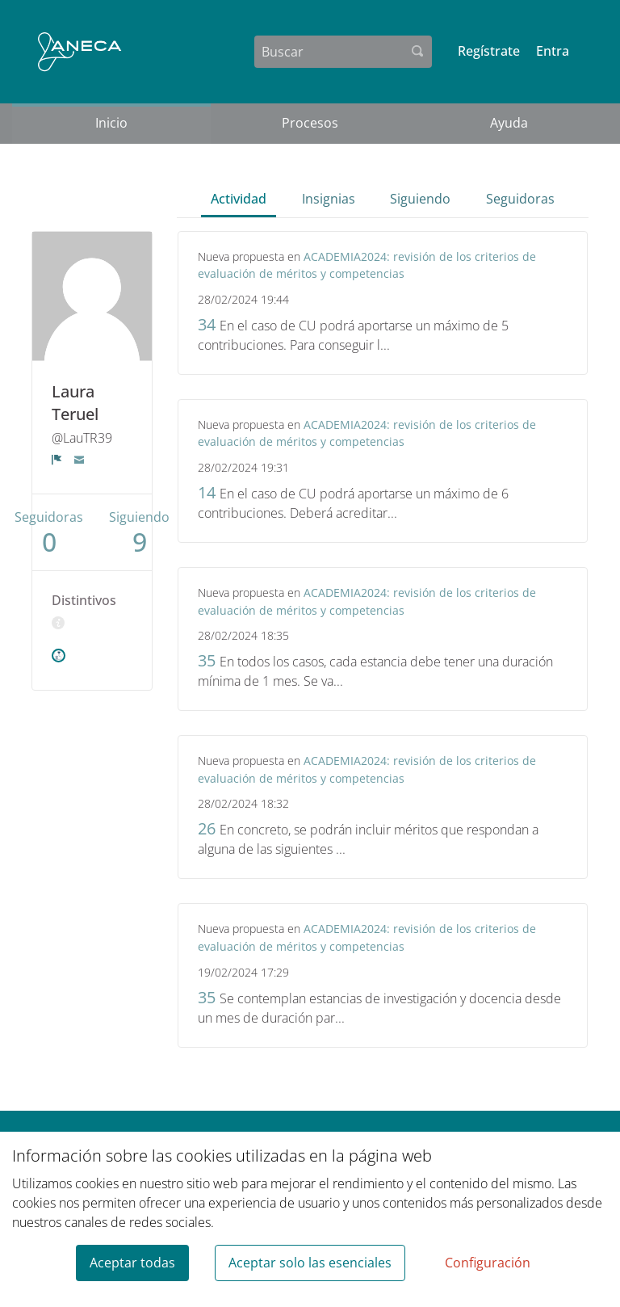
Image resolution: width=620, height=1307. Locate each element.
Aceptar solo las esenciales (310, 1262)
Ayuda (509, 123)
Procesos (310, 123)
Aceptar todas (132, 1262)
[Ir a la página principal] (79, 51)
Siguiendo (420, 199)
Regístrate (489, 51)
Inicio (111, 123)
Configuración (487, 1262)
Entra (552, 51)
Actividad (238, 199)
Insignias (328, 199)
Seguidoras (520, 199)
